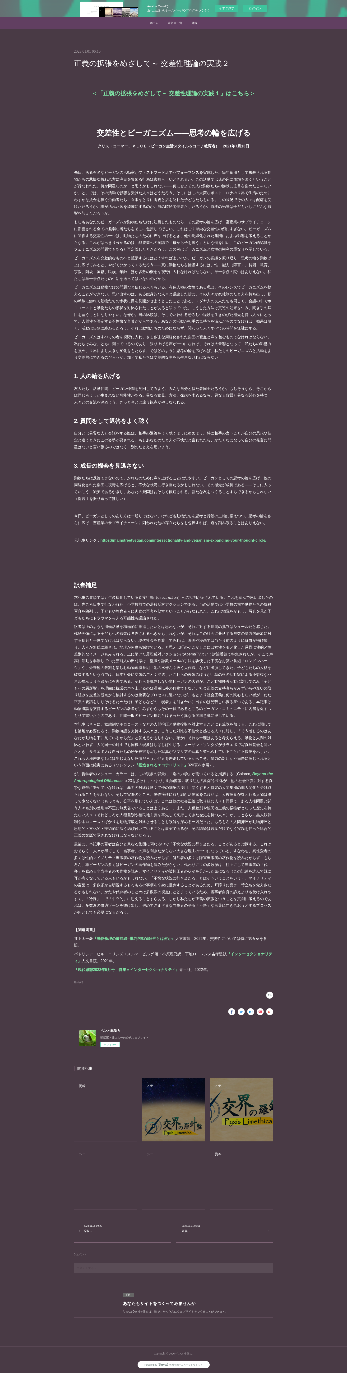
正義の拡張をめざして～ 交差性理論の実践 (173, 93)
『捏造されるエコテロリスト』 (161, 765)
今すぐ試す (226, 8)
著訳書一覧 (175, 23)
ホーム (154, 23)
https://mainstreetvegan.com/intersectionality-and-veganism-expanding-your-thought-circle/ (184, 540)
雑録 (194, 23)
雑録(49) (78, 982)
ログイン (255, 8)
